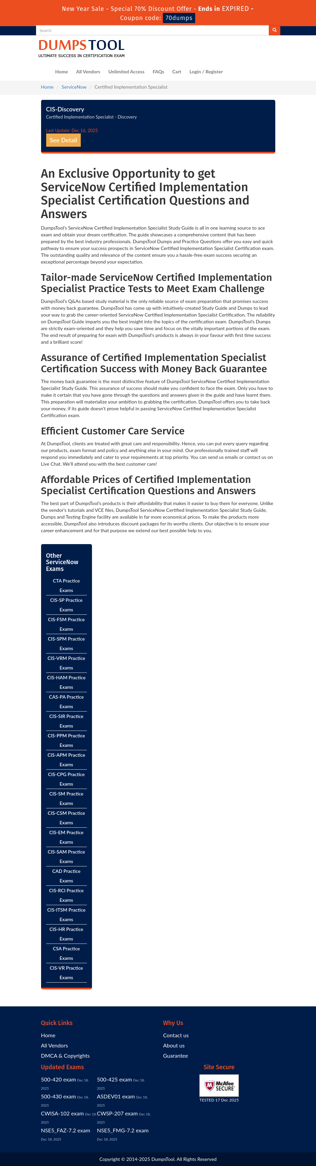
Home (61, 71)
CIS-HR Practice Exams (66, 933)
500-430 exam (58, 1096)
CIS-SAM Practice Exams (66, 856)
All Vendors (88, 71)
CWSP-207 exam (117, 1113)
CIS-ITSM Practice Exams (66, 914)
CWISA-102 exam (62, 1113)
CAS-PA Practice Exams (66, 701)
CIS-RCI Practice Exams (66, 895)
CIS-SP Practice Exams (66, 604)
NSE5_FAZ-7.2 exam (65, 1130)
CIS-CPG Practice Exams (66, 779)
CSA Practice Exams (66, 953)
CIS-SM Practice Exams (66, 798)
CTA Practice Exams (66, 585)
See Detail (63, 140)
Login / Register (206, 71)
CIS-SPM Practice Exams (66, 643)
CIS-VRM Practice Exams (66, 662)
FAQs (158, 71)
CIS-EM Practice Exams (66, 837)
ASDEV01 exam (116, 1096)
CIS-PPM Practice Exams (66, 740)
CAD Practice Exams (66, 875)
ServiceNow (74, 87)
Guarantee (175, 1055)
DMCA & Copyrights (65, 1055)
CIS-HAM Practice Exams (66, 682)
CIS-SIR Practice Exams (66, 721)
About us (174, 1045)
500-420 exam (58, 1079)
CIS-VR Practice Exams (66, 972)
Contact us (176, 1035)
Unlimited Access (126, 71)
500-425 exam (114, 1079)
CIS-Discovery (65, 109)
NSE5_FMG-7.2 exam (123, 1130)
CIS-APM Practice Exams (66, 759)
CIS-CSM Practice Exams (66, 817)
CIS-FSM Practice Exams (66, 624)
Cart (177, 71)
